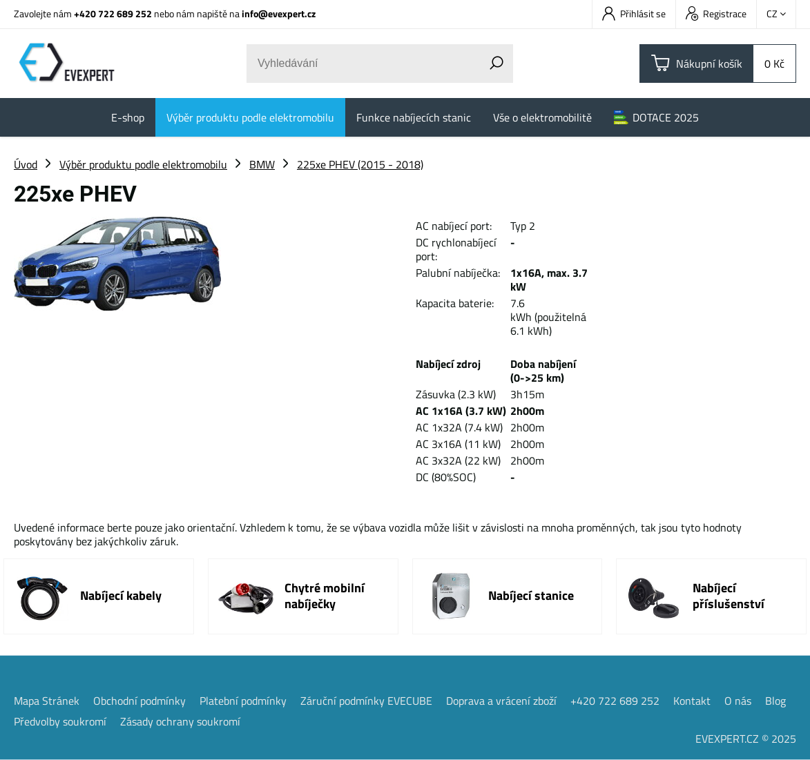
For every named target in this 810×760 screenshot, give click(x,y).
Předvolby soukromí (60, 721)
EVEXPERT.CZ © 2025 (745, 738)
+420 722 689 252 (113, 13)
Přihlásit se (634, 13)
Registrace (716, 13)
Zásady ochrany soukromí (180, 721)
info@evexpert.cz (279, 13)
